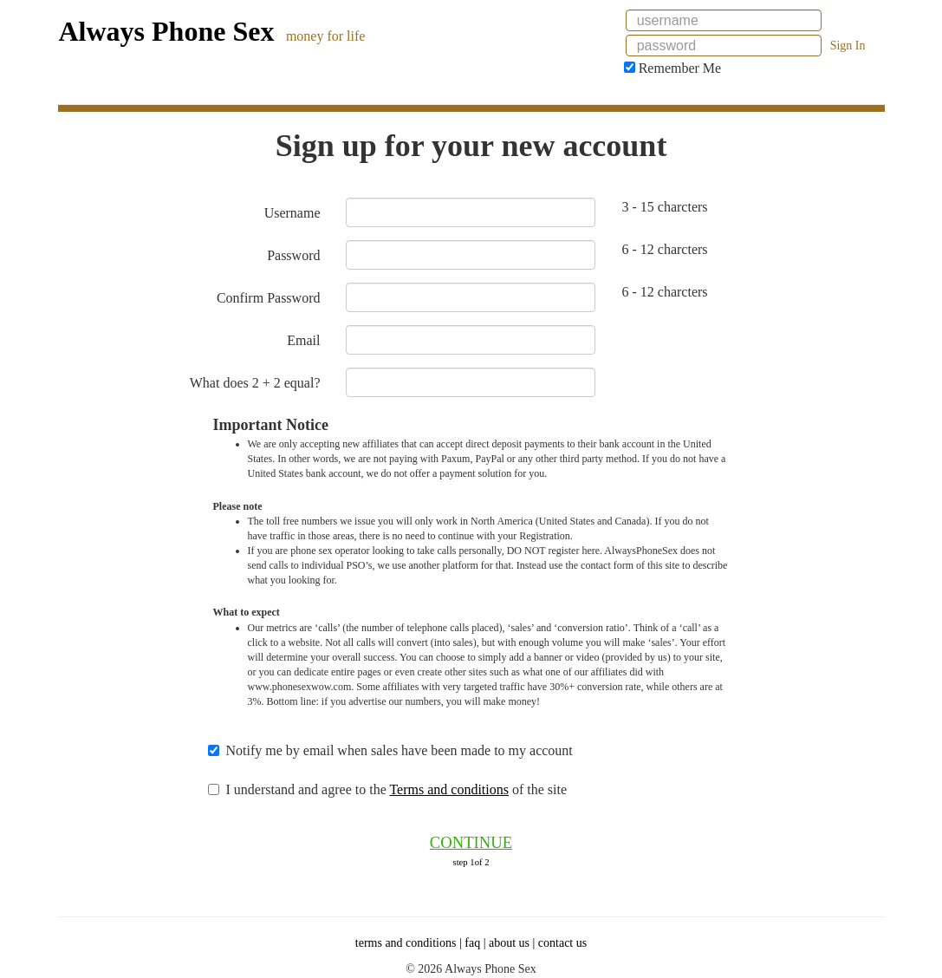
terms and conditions (406, 942)
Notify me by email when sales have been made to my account (398, 750)
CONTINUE (471, 842)
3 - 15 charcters (664, 206)
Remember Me (673, 68)
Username (292, 212)
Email (303, 340)
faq (472, 942)
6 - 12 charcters (664, 249)
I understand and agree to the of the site (396, 789)
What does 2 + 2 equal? (255, 382)
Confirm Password (269, 297)
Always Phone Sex (167, 31)
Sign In (848, 45)
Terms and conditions (449, 789)
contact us (562, 942)
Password (293, 255)
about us (509, 942)
